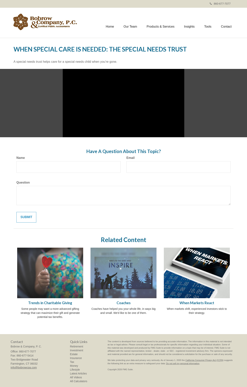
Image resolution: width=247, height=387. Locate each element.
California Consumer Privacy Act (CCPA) (204, 360)
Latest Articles (78, 373)
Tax (72, 361)
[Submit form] (26, 217)
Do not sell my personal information (182, 363)
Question (23, 182)
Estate (74, 354)
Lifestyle (75, 369)
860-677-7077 (220, 3)
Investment (76, 350)
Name (20, 157)
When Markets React (196, 303)
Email (130, 157)
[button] (129, 23)
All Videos (76, 377)
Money (74, 365)
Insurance (76, 358)
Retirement (76, 346)
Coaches (124, 303)
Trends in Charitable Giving (50, 303)
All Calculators (78, 381)
